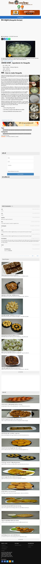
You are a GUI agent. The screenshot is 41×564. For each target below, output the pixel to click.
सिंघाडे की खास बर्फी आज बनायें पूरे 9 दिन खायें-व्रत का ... (10, 275)
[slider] (3, 136)
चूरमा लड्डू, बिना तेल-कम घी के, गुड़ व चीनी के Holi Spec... (11, 335)
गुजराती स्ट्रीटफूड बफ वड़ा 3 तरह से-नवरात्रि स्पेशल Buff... (11, 535)
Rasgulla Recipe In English (8, 60)
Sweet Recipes (5, 133)
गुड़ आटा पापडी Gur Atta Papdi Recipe (9, 491)
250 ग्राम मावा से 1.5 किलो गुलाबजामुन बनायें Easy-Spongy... (12, 404)
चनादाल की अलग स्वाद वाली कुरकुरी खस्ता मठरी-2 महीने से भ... (12, 448)
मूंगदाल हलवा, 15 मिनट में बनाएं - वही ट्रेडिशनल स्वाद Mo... (11, 295)
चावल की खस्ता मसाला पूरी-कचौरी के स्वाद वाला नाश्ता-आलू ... (12, 506)
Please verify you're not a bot (13, 171)
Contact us (3, 545)
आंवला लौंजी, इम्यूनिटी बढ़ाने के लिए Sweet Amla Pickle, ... (11, 368)
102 (32, 255)
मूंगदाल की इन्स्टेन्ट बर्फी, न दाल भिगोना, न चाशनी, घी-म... (11, 433)
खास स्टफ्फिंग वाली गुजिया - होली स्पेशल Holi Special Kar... (11, 315)
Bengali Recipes (19, 133)
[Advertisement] (20, 26)
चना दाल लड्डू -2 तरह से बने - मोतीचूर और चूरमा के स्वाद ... (11, 462)
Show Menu (20, 17)
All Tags (3, 550)
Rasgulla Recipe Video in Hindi (7, 120)
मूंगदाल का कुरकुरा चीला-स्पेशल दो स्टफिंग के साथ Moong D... (12, 477)
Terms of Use (30, 545)
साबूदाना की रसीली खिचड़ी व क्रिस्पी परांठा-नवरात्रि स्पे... (10, 520)
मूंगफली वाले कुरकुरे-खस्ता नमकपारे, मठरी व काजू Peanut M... (12, 419)
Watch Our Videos (18, 545)
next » (38, 255)
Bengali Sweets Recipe (27, 133)
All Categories (4, 548)
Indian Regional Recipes (12, 133)
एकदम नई (4, 392)
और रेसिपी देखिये (20, 372)
